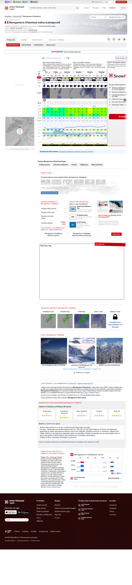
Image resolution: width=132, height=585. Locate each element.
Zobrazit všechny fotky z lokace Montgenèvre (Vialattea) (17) (82, 378)
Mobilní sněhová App (62, 520)
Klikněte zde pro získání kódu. (51, 496)
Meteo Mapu (84, 401)
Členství (57, 514)
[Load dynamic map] (20, 131)
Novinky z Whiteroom (44, 524)
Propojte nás (43, 540)
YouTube (112, 524)
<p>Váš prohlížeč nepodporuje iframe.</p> (96, 476)
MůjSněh (40, 530)
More (39, 93)
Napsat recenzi (62, 454)
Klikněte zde (45, 404)
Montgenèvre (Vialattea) (32, 16)
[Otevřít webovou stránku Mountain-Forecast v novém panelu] (17, 2)
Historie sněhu (37, 40)
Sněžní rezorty (42, 514)
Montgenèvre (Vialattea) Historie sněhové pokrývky (81, 243)
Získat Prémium (121, 2)
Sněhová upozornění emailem (65, 517)
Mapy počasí (50, 45)
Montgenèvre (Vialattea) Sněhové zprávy (53, 243)
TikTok (111, 520)
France (17, 16)
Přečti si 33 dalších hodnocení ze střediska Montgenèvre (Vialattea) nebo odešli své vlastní (69, 451)
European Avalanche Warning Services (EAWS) (76, 152)
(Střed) (26, 45)
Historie (74, 173)
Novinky (96, 8)
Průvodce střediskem (60, 173)
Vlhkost (39, 118)
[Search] (77, 8)
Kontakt (33, 540)
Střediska (8, 16)
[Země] (99, 17)
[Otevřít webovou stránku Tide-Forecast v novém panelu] (25, 2)
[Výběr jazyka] (108, 2)
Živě (23, 40)
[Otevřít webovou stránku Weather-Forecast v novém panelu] (34, 2)
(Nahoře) (13, 45)
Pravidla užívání (10, 549)
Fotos (39, 527)
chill (39, 115)
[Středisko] (117, 17)
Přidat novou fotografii (82, 381)
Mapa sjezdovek (97, 173)
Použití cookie (35, 549)
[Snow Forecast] (14, 8)
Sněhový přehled (43, 520)
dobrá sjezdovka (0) (55, 238)
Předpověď (11, 40)
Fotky (104, 8)
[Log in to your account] (123, 8)
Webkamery (84, 173)
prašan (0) (44, 238)
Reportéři (58, 524)
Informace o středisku (56, 40)
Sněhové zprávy (44, 173)
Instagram (113, 517)
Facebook (113, 514)
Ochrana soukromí (23, 549)
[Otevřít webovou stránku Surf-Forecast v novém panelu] (8, 2)
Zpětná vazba (55, 540)
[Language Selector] (17, 528)
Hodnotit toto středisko (47, 454)
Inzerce (17, 540)
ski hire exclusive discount (65, 52)
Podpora (25, 540)
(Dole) (38, 45)
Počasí (87, 8)
